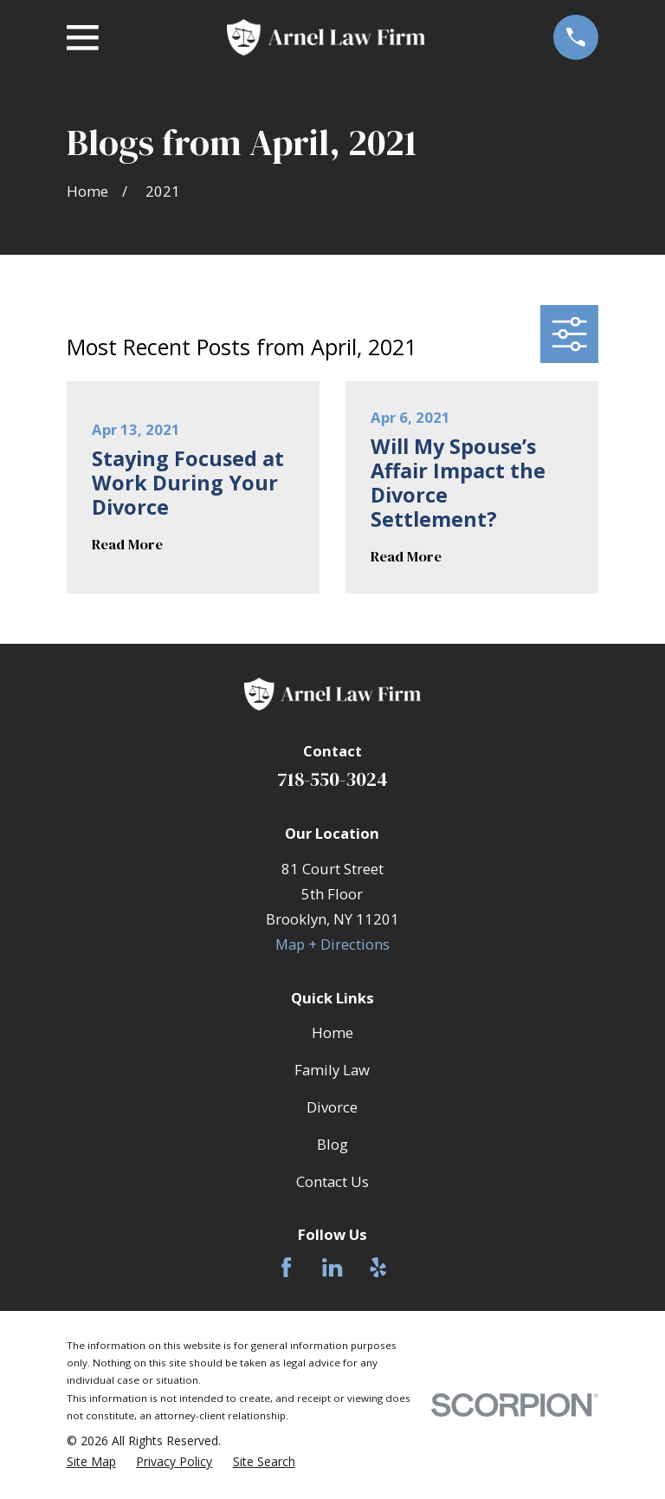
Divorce (332, 1107)
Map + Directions (332, 944)
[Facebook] (286, 1267)
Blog (332, 1144)
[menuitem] (91, 1461)
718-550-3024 (332, 779)
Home (332, 1032)
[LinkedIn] (332, 1267)
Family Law (332, 1070)
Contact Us (332, 1181)
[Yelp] (378, 1267)
